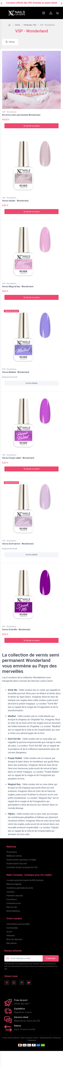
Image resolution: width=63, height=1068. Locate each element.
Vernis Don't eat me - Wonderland (17, 544)
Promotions (11, 852)
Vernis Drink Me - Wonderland (16, 629)
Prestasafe (31, 1040)
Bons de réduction (14, 939)
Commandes (12, 928)
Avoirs (9, 932)
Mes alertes (11, 943)
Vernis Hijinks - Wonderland (15, 201)
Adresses (10, 935)
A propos (10, 892)
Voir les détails (31, 383)
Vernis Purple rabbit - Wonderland (18, 458)
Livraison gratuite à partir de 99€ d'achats (24, 880)
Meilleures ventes (14, 856)
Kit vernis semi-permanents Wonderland (21, 115)
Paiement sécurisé (14, 895)
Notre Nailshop (13, 911)
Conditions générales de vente (19, 888)
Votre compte (14, 918)
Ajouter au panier (31, 126)
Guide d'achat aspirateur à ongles (21, 859)
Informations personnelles (18, 924)
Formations (11, 899)
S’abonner (50, 958)
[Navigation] (36, 12)
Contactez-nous (13, 903)
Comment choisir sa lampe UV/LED (21, 867)
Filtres (10, 42)
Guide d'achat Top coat (16, 863)
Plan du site (11, 907)
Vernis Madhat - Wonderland (15, 372)
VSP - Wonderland (9, 112)
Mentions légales (13, 884)
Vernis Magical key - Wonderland (17, 286)
